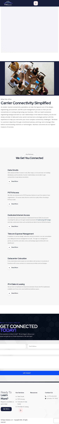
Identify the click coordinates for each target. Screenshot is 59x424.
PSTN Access (21, 399)
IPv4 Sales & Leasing (23, 407)
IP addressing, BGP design (43, 220)
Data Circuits (20, 396)
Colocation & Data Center (22, 403)
